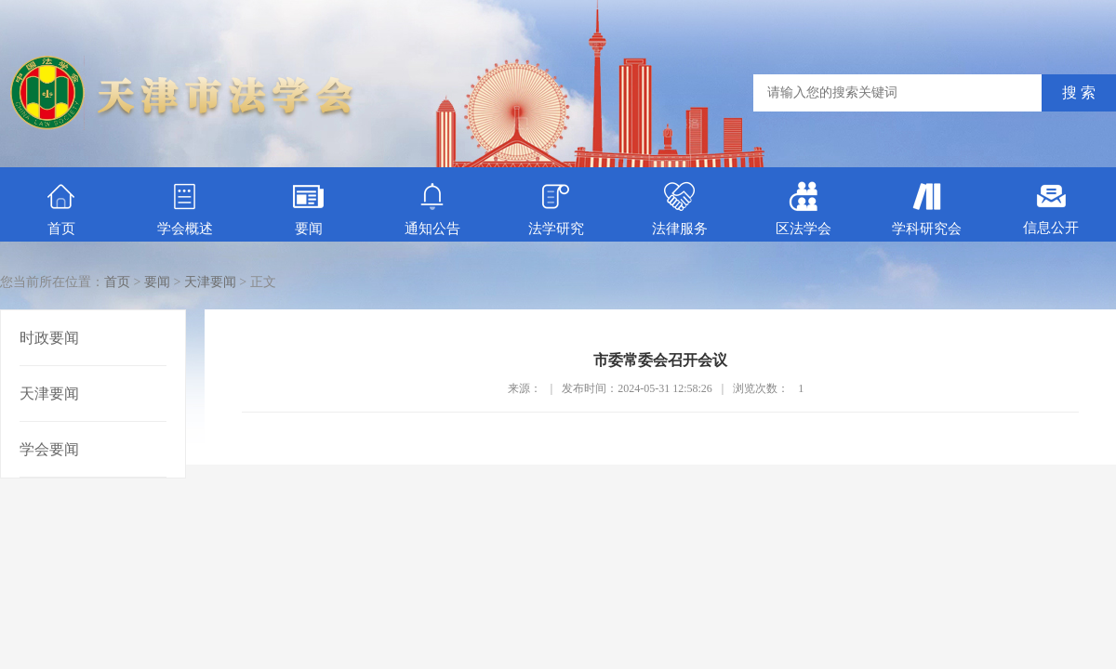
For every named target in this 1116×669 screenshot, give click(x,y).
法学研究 (556, 208)
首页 (61, 208)
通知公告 (432, 208)
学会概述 (185, 208)
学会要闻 (49, 449)
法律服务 (680, 208)
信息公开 (1051, 208)
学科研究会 (927, 208)
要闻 (308, 208)
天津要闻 (210, 282)
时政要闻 (49, 338)
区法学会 (803, 208)
